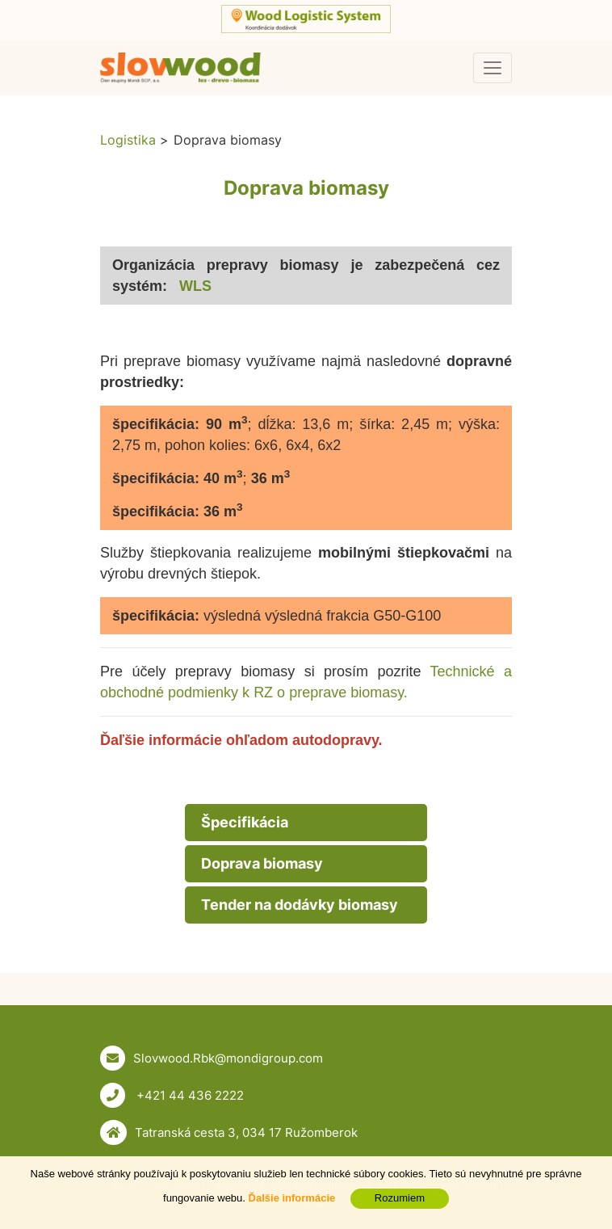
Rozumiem (400, 1198)
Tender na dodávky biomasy (299, 904)
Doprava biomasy (262, 863)
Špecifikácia (244, 822)
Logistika (128, 140)
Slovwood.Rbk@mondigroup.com (228, 1058)
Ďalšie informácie (292, 1198)
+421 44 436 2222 (188, 1095)
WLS (197, 286)
